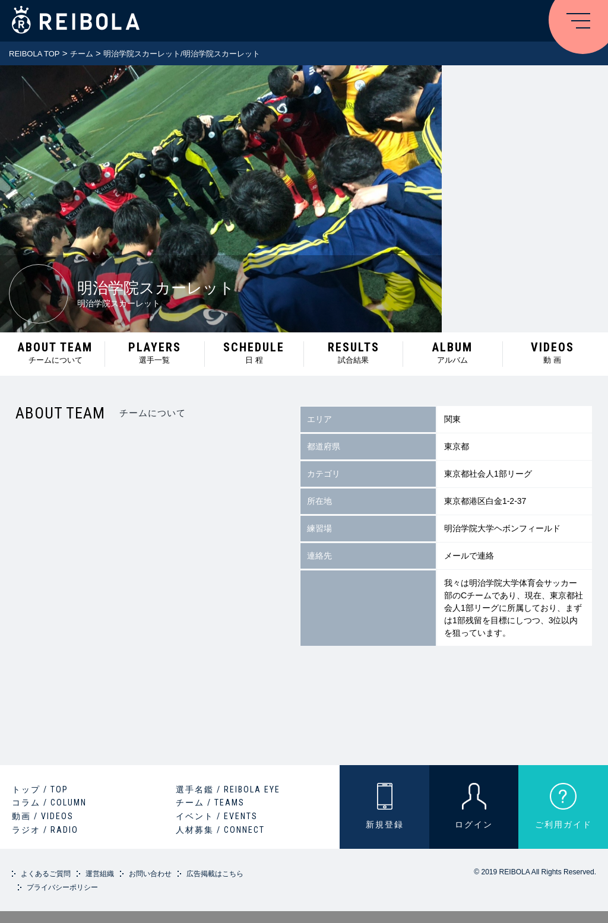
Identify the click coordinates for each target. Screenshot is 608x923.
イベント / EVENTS (217, 816)
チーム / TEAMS (210, 802)
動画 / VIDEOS (43, 816)
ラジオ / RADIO (45, 830)
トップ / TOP (40, 789)
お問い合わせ (150, 874)
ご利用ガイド (563, 824)
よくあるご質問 (46, 874)
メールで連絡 (469, 555)
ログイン (474, 824)
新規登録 (385, 824)
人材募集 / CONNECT (220, 830)
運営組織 (100, 874)
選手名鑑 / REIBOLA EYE (228, 789)
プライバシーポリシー (62, 887)
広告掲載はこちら (214, 874)
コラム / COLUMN (49, 802)
